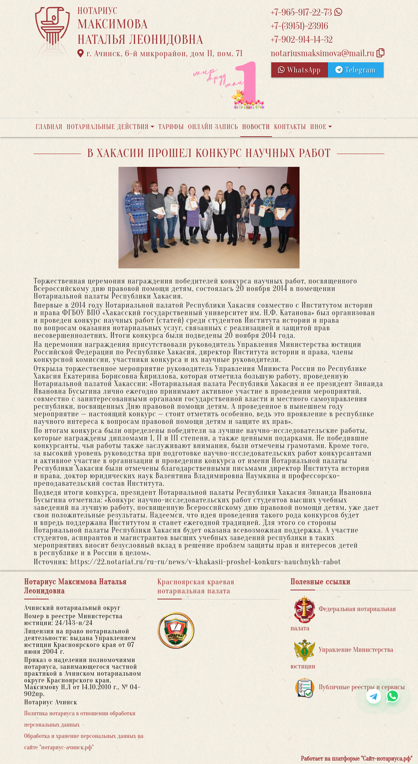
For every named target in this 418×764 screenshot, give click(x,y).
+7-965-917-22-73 (306, 13)
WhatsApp (299, 70)
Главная (49, 127)
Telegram (355, 70)
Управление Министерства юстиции (341, 654)
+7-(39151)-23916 (299, 26)
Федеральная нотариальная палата (343, 614)
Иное (318, 127)
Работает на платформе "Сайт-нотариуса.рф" (356, 758)
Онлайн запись (213, 127)
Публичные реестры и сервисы (349, 687)
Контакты (290, 127)
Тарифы (171, 127)
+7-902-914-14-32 (301, 40)
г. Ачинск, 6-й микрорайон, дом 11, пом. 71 (160, 54)
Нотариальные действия (107, 127)
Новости (256, 127)
